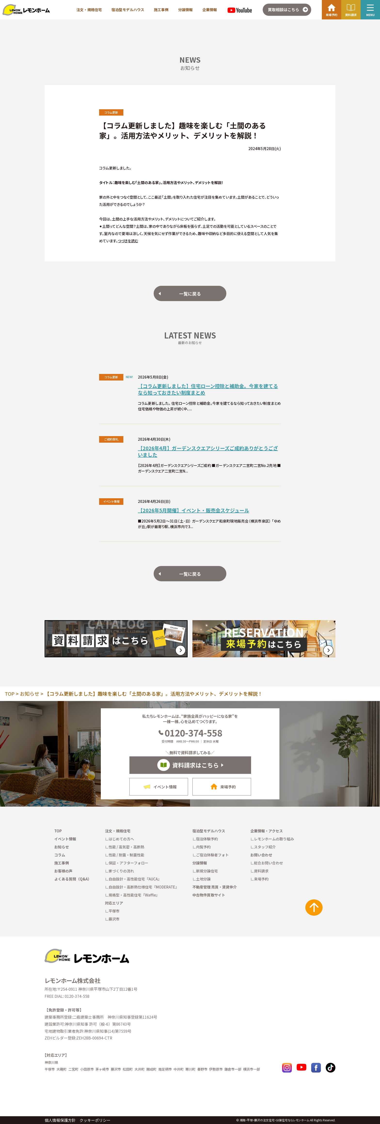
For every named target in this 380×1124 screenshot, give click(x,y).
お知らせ (29, 693)
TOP (10, 693)
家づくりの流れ (121, 870)
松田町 (128, 1069)
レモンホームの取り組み (274, 838)
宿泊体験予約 (207, 838)
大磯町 (61, 1069)
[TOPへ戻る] (87, 951)
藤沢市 (114, 918)
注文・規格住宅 (89, 9)
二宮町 (73, 1069)
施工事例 (161, 9)
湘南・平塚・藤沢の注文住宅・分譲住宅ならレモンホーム (274, 1120)
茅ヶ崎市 (102, 1069)
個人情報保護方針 (60, 1120)
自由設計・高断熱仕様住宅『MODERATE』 (144, 886)
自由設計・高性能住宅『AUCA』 (135, 878)
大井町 (140, 1069)
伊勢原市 (216, 1069)
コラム (59, 854)
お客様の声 (63, 870)
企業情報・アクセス (266, 830)
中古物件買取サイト (208, 894)
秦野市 (202, 1069)
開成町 (151, 1069)
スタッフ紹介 (265, 846)
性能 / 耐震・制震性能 (126, 854)
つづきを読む (128, 240)
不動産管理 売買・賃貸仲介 (214, 886)
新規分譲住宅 (207, 870)
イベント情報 (65, 838)
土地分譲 (203, 878)
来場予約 (261, 878)
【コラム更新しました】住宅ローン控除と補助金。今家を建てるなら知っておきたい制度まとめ (208, 389)
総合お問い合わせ (268, 862)
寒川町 (190, 1069)
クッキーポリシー (95, 1120)
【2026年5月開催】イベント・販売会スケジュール (193, 510)
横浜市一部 (251, 1069)
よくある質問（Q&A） (72, 878)
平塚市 (114, 910)
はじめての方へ (121, 838)
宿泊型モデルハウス (127, 9)
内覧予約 (203, 846)
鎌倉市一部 (232, 1069)
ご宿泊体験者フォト (212, 854)
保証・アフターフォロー (128, 862)
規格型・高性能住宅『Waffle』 (134, 894)
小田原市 (87, 1069)
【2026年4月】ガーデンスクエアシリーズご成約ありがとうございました (208, 451)
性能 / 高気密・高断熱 (126, 846)
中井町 (179, 1069)
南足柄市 (165, 1069)
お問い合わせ (261, 854)
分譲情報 (185, 9)
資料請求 (261, 870)
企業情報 (209, 9)
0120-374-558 (190, 732)
